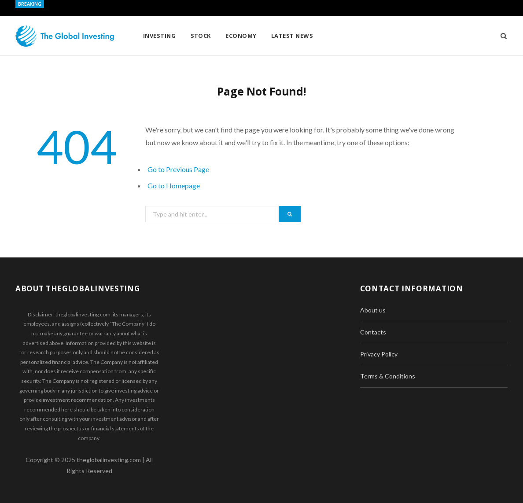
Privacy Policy (379, 354)
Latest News (292, 36)
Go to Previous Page (178, 169)
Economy (240, 36)
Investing (159, 36)
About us (373, 310)
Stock (201, 36)
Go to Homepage (173, 185)
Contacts (373, 332)
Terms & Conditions (387, 376)
